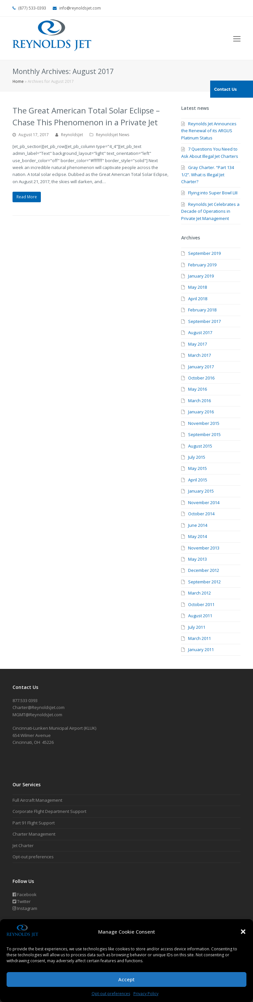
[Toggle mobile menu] (236, 38)
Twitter (22, 901)
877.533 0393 (25, 700)
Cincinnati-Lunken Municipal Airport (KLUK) (54, 728)
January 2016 (201, 412)
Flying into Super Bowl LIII (213, 193)
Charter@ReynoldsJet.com (39, 707)
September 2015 (204, 434)
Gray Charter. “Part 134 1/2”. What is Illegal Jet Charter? (207, 174)
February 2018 (202, 310)
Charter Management (34, 834)
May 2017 (197, 344)
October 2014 (201, 514)
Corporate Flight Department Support (49, 811)
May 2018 (197, 287)
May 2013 (197, 559)
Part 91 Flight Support (34, 823)
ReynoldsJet (72, 134)
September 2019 (204, 253)
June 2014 (197, 525)
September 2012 (204, 582)
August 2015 (200, 446)
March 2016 (199, 400)
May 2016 (197, 389)
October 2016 (201, 378)
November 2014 (203, 502)
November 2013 (203, 548)
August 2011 (200, 616)
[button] (243, 931)
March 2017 (199, 355)
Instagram (25, 908)
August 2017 (200, 332)
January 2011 (201, 649)
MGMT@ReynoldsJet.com (37, 715)
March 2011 (199, 638)
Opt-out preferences (111, 993)
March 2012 (199, 593)
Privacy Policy (145, 993)
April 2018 (197, 299)
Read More (26, 197)
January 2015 (201, 491)
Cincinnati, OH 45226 (33, 742)
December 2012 (203, 570)
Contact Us (225, 89)
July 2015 (196, 457)
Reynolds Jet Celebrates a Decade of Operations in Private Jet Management (210, 211)
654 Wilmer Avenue (32, 735)
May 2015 (197, 468)
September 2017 (204, 321)
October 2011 (201, 604)
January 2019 (201, 276)
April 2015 (197, 480)
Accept (126, 979)
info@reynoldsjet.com (80, 8)
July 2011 (196, 627)
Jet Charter (23, 845)
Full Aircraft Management (37, 800)
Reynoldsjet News (112, 134)
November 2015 (203, 423)
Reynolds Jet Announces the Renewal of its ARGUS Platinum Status (209, 131)
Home (18, 81)
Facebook (25, 894)
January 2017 (201, 367)
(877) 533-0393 (32, 8)
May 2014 (197, 536)
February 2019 (202, 265)
